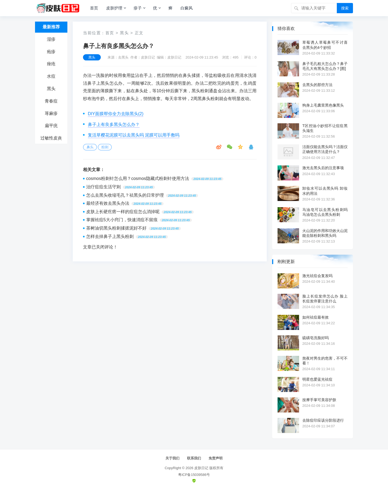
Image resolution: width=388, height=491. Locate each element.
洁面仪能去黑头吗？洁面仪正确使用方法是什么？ (325, 149)
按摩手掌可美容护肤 (319, 400)
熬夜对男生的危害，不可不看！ (325, 360)
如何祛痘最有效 (315, 317)
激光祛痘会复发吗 (317, 276)
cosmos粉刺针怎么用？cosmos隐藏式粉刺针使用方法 (137, 178)
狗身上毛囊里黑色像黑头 (323, 105)
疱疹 (51, 51)
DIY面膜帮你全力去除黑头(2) (115, 113)
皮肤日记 (201, 468)
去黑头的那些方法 (317, 85)
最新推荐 (51, 27)
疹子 (138, 8)
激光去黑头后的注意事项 (323, 168)
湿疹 (51, 39)
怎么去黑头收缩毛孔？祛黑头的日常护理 (125, 195)
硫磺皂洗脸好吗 (315, 338)
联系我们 (194, 458)
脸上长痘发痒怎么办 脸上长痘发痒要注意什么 (325, 298)
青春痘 (51, 101)
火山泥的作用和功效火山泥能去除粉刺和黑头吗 (325, 233)
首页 (94, 8)
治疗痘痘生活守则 (103, 187)
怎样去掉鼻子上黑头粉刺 (110, 236)
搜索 (345, 8)
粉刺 (104, 147)
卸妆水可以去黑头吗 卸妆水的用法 (325, 190)
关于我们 (172, 458)
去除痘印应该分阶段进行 (323, 420)
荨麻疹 (51, 113)
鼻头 (89, 147)
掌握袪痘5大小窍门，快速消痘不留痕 (122, 219)
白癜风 (187, 8)
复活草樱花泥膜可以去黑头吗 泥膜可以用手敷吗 (133, 135)
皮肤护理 (114, 8)
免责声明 (216, 458)
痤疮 (51, 64)
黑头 (51, 88)
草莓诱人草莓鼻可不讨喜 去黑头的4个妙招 (325, 44)
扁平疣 (51, 125)
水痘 (51, 76)
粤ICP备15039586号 (194, 475)
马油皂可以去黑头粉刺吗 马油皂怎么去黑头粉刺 (325, 212)
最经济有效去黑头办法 (107, 203)
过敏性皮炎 (51, 138)
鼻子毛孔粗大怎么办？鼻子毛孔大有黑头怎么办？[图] (325, 66)
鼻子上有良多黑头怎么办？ (114, 124)
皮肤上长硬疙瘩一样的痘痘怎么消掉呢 (123, 211)
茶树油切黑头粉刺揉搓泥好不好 (116, 228)
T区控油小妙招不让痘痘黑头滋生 (325, 128)
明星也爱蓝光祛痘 (317, 379)
